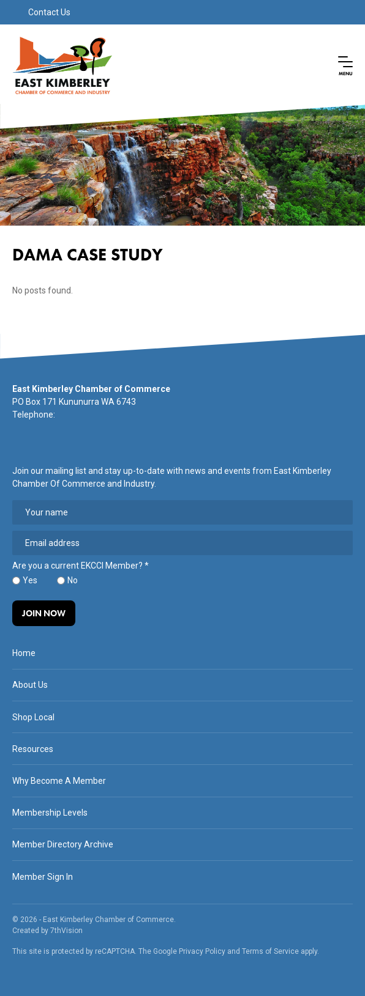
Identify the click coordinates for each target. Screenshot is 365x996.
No (72, 580)
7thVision (66, 930)
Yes (30, 580)
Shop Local (33, 717)
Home (24, 653)
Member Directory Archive (62, 844)
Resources (32, 749)
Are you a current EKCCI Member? (80, 565)
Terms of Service (270, 951)
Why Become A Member (59, 781)
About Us (30, 685)
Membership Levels (50, 812)
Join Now (44, 613)
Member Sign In (42, 877)
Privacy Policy (202, 951)
